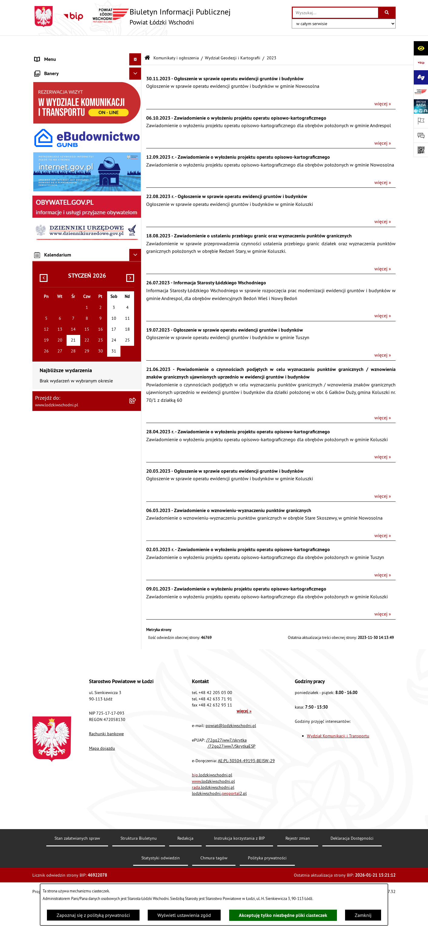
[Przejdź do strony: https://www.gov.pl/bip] (420, 62)
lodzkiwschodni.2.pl (219, 819)
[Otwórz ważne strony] (420, 121)
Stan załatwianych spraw (77, 863)
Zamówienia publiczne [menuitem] (58, 141)
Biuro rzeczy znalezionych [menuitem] (61, 202)
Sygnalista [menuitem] (45, 274)
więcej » (382, 88)
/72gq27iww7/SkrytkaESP (231, 771)
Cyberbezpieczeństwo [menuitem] (57, 311)
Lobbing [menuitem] (43, 177)
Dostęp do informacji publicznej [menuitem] (67, 214)
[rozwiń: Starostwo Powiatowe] (137, 80)
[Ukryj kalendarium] (135, 518)
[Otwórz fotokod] (420, 150)
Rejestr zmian (297, 863)
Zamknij (363, 915)
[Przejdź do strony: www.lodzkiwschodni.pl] (420, 91)
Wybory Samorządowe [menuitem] (57, 286)
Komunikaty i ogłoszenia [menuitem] (60, 129)
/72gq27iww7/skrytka (226, 765)
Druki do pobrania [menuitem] (53, 323)
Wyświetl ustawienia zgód (184, 915)
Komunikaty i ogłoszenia (176, 42)
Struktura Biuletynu (138, 863)
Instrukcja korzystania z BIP (239, 863)
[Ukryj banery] (135, 337)
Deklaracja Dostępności (352, 863)
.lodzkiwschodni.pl (212, 800)
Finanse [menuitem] (43, 117)
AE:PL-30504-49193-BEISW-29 (246, 786)
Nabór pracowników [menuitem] (56, 262)
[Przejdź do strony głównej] (131, 16)
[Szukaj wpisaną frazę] (387, 13)
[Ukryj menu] (135, 44)
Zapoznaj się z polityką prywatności (93, 915)
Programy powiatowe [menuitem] (56, 190)
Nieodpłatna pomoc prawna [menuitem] (64, 153)
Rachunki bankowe (106, 759)
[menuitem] (86, 68)
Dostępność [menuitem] (47, 226)
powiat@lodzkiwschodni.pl (231, 750)
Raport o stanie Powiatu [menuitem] (59, 105)
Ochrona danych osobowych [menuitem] (64, 238)
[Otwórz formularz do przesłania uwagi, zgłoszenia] (420, 135)
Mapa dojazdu (102, 773)
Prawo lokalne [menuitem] (49, 93)
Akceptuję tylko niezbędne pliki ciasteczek (283, 915)
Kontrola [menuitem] (44, 250)
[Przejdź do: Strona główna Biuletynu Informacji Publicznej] (147, 42)
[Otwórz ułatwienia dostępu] (420, 48)
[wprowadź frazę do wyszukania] (335, 13)
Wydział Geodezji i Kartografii (232, 42)
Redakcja (185, 863)
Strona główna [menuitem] (50, 56)
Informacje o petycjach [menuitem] (58, 165)
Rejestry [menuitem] (43, 299)
